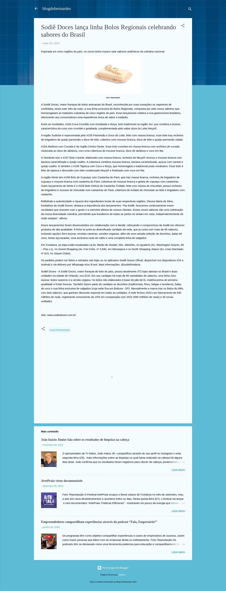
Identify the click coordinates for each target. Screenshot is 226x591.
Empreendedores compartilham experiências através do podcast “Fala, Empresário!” (99, 522)
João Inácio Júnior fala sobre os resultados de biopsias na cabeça (85, 439)
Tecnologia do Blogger (113, 567)
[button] (183, 26)
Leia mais (178, 469)
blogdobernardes (56, 8)
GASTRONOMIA (60, 330)
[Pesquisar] (190, 9)
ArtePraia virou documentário (62, 481)
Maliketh (122, 575)
